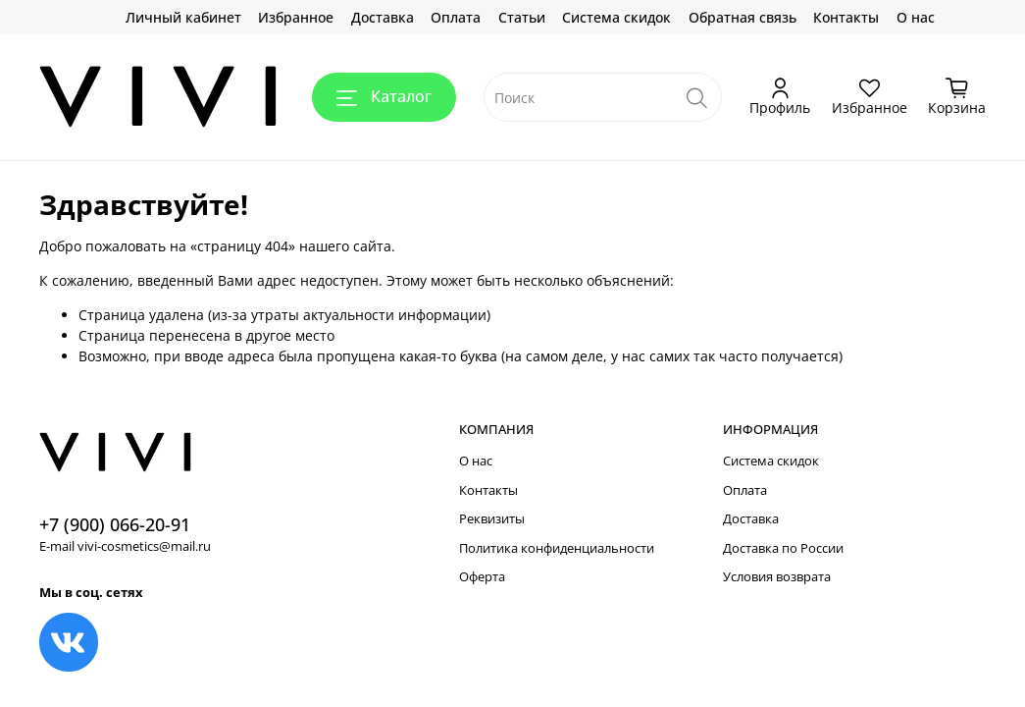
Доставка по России (783, 548)
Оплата (456, 17)
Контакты (846, 17)
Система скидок (616, 17)
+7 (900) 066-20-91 (114, 524)
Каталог (384, 96)
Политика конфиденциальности (556, 548)
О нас (916, 17)
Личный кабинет (183, 17)
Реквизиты (492, 519)
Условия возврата (777, 577)
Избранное (295, 17)
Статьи (521, 17)
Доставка (382, 17)
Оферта (482, 577)
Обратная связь (742, 17)
